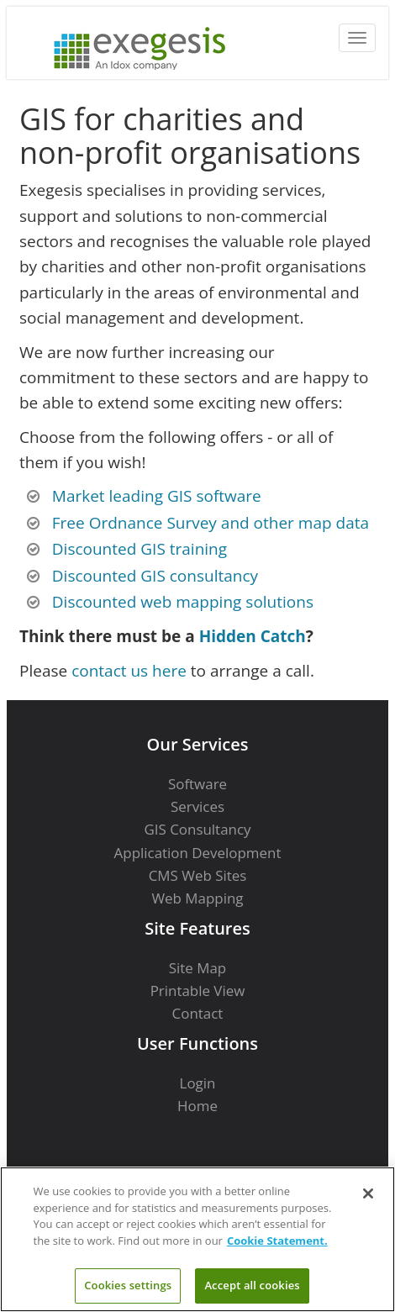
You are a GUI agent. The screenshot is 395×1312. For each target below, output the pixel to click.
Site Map (197, 967)
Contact (198, 1013)
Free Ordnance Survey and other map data (210, 523)
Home (197, 1105)
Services (197, 806)
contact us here (129, 671)
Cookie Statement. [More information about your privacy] (277, 1240)
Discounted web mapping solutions (182, 602)
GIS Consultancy (197, 829)
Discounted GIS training (139, 549)
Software (197, 783)
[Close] (368, 1193)
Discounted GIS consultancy (155, 576)
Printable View (197, 990)
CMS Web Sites (198, 875)
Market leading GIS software (156, 496)
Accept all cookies (251, 1285)
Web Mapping (197, 898)
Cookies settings (127, 1285)
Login (198, 1083)
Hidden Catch (252, 636)
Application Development (198, 852)
